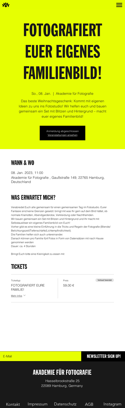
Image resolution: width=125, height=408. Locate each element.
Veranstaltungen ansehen (62, 135)
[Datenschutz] (65, 404)
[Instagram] (112, 404)
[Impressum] (37, 404)
